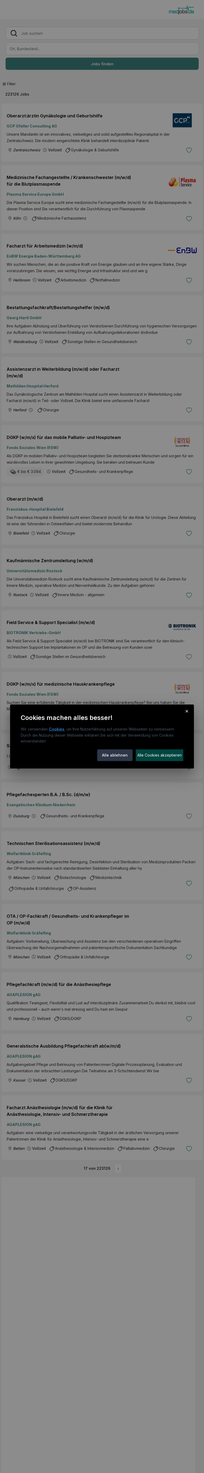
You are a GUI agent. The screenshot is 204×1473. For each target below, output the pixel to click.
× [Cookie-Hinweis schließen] (187, 711)
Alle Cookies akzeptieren (159, 755)
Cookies (56, 729)
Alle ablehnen (115, 755)
